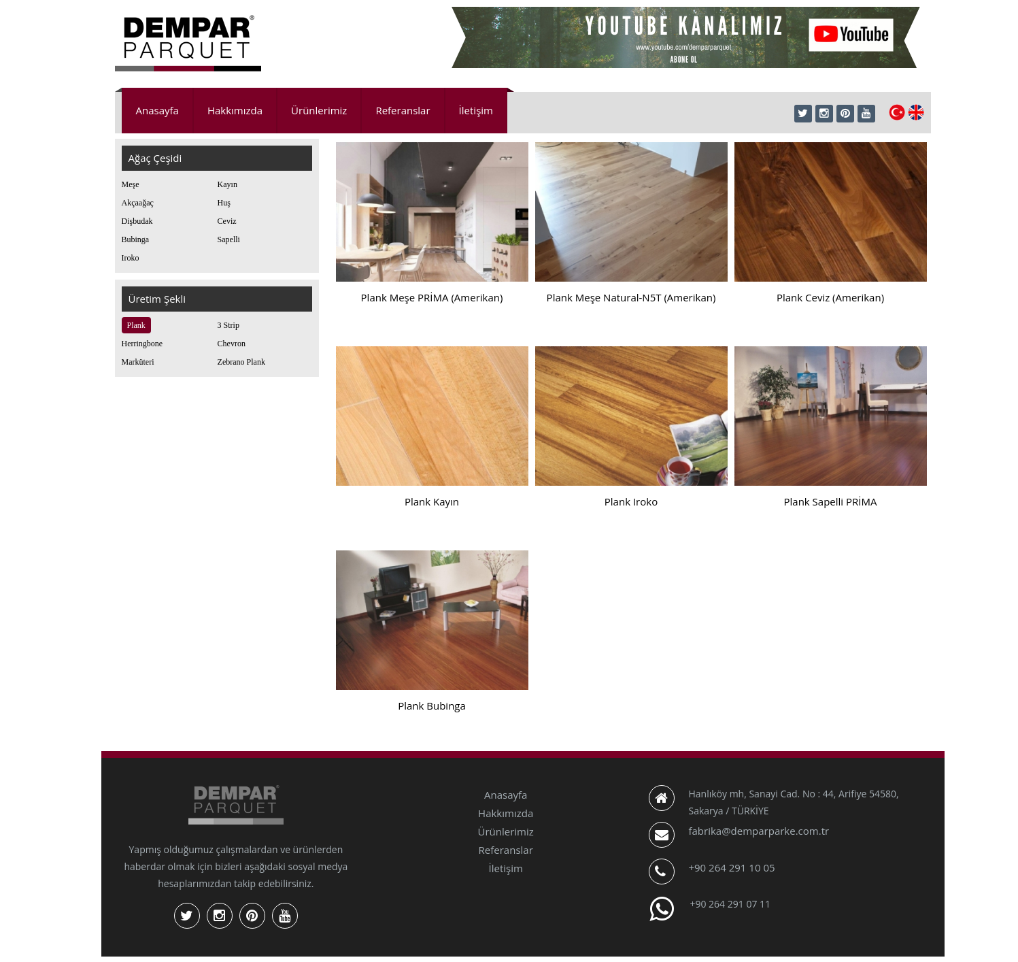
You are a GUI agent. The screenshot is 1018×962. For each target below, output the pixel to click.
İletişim (476, 110)
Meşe (130, 184)
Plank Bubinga (432, 705)
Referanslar (402, 110)
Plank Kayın (432, 501)
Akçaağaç (138, 203)
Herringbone (142, 343)
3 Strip (228, 325)
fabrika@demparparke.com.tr (758, 830)
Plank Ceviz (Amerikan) (830, 297)
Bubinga (136, 239)
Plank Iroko (631, 501)
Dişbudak (137, 221)
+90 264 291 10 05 (731, 867)
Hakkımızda (234, 110)
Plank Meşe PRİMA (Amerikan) (432, 297)
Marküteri (138, 362)
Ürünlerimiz (319, 110)
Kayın (227, 184)
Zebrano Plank (241, 362)
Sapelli (229, 239)
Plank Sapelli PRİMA (830, 501)
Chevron (231, 343)
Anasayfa (157, 110)
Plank (136, 325)
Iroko (130, 258)
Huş (224, 203)
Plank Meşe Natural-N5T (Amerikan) (631, 297)
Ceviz (227, 221)
